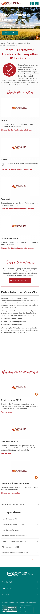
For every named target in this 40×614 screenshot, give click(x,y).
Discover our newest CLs (10, 493)
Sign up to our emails (20, 281)
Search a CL (10, 33)
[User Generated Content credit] (37, 37)
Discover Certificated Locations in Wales (16, 169)
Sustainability (23, 611)
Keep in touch (7, 595)
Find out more (6, 412)
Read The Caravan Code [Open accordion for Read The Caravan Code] (12, 505)
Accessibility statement (26, 605)
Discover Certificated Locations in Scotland (17, 209)
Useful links (6, 588)
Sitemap (22, 609)
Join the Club (7, 582)
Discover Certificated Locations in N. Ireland (17, 248)
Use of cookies (5, 605)
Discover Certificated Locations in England (17, 130)
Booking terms (23, 607)
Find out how (6, 454)
